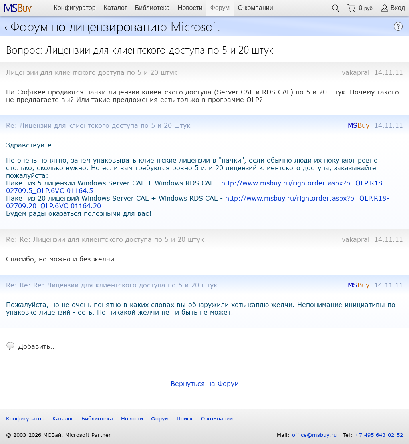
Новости (190, 7)
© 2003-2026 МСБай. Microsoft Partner (58, 435)
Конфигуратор (74, 7)
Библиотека (152, 7)
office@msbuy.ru (314, 435)
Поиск (185, 418)
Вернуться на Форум (205, 383)
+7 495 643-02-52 (379, 435)
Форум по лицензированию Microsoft (115, 25)
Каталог (115, 7)
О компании (255, 7)
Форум (220, 7)
